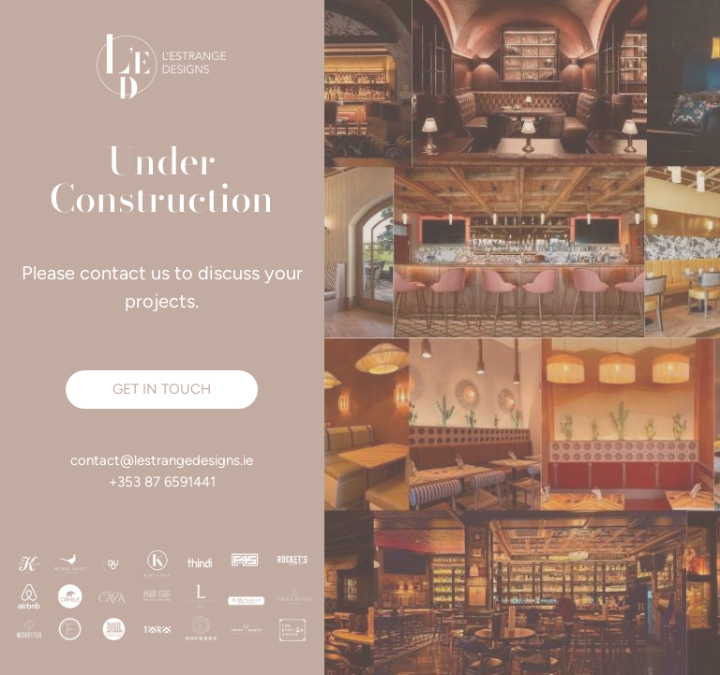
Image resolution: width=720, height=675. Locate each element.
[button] (162, 389)
